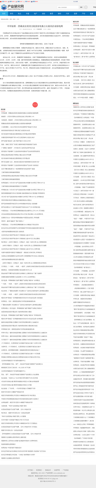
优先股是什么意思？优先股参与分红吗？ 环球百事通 (84, 240)
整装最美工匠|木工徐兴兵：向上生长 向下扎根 (15, 367)
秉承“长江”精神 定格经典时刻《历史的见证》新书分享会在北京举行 (84, 152)
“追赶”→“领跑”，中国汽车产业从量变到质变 (83, 219)
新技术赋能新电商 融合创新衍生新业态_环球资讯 (84, 260)
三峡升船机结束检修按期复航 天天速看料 (14, 186)
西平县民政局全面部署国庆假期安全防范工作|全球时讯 (84, 382)
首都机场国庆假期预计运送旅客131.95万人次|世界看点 (18, 277)
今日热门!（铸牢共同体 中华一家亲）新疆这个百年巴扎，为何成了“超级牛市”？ (83, 53)
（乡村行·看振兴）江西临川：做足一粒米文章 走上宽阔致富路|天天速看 (23, 245)
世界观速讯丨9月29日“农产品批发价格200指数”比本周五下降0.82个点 (23, 183)
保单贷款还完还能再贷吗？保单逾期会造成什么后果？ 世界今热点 (84, 403)
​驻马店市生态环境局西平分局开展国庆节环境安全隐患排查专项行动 (22, 228)
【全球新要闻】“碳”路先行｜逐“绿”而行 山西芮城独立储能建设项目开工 (84, 267)
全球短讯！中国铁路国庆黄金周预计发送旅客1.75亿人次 (84, 355)
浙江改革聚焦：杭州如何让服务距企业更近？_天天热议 (84, 327)
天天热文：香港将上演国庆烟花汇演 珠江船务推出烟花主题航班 (84, 198)
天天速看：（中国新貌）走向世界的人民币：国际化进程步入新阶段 (84, 271)
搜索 (81, 7)
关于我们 (30, 470)
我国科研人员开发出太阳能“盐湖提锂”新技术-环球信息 (83, 107)
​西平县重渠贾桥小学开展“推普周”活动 (82, 396)
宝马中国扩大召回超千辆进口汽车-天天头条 (15, 420)
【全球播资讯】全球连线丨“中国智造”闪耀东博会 (83, 118)
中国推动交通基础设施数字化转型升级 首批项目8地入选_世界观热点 (84, 131)
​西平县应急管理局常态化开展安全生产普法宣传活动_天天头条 (84, 452)
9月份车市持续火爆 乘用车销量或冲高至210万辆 (16, 385)
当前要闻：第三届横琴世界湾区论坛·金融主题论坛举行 (84, 156)
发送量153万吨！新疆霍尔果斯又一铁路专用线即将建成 (83, 208)
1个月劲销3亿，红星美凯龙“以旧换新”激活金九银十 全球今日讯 (21, 343)
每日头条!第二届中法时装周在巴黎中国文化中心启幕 (83, 84)
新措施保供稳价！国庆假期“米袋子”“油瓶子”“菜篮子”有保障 (83, 254)
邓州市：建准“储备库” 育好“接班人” (12, 221)
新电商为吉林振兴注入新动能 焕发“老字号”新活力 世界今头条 (83, 442)
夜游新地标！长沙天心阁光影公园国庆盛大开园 (84, 410)
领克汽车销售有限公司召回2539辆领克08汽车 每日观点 (18, 395)
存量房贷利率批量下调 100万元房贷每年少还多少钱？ (18, 137)
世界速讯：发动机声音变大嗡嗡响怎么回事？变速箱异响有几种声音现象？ (84, 365)
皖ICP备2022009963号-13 (48, 481)
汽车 (67, 13)
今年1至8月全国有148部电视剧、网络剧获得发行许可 (83, 201)
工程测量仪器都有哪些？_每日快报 (83, 421)
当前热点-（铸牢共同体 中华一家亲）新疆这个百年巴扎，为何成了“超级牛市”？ (83, 163)
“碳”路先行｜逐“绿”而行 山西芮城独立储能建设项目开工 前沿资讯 (84, 57)
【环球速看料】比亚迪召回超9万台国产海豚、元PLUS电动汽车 (21, 434)
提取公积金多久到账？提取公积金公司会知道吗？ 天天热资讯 (84, 431)
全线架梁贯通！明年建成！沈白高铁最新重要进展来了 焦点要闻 (84, 445)
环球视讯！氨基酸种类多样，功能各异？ (84, 428)
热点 (19, 13)
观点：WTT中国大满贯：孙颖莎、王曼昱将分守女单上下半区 (84, 98)
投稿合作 (48, 470)
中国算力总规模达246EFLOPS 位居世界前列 (83, 159)
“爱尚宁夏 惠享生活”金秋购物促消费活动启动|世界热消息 (84, 309)
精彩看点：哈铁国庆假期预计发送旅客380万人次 (16, 270)
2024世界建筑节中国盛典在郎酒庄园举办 (84, 306)
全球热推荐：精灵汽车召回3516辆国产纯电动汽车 (17, 402)
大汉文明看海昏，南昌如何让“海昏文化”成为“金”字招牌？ (83, 212)
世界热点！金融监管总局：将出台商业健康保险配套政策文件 (84, 215)
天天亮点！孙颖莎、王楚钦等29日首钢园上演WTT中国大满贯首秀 (84, 142)
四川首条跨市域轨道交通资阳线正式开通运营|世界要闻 (18, 134)
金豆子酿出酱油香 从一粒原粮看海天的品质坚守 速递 (18, 169)
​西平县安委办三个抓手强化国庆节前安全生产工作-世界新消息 (20, 207)
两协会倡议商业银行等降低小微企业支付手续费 (16, 155)
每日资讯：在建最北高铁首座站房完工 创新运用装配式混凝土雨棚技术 (84, 344)
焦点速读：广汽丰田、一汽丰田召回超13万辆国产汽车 (18, 388)
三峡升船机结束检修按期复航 (10, 172)
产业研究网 (49, 473)
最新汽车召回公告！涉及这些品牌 (12, 430)
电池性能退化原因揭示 (8, 444)
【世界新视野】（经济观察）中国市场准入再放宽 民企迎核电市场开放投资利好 (84, 313)
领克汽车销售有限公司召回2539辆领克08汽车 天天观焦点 (19, 423)
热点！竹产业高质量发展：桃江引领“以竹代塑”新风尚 (84, 323)
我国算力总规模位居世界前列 (10, 458)
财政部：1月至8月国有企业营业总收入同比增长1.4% (17, 116)
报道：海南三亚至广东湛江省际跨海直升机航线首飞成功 (19, 144)
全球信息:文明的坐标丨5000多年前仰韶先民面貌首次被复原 (83, 194)
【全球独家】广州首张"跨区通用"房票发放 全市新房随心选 (82, 438)
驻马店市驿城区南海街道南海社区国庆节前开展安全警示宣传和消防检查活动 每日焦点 (84, 111)
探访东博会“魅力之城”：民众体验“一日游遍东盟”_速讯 (83, 274)
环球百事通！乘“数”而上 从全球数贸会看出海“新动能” (84, 166)
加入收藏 (75, 1)
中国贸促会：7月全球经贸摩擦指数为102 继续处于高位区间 (20, 224)
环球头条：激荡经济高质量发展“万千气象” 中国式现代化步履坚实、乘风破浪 (84, 299)
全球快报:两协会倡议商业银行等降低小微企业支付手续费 (19, 176)
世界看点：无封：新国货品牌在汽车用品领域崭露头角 (18, 301)
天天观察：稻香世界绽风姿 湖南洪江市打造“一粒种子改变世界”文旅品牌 (84, 87)
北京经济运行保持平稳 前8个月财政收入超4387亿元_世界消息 (20, 249)
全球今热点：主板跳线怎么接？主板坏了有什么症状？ (84, 407)
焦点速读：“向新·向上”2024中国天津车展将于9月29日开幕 (19, 378)
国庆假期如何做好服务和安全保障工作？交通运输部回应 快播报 (84, 226)
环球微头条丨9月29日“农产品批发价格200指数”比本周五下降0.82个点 (23, 189)
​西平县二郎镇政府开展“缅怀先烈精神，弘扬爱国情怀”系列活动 (83, 386)
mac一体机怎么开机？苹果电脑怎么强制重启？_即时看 (83, 424)
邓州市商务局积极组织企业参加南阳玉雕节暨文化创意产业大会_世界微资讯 (84, 94)
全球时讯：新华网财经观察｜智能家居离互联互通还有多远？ (20, 350)
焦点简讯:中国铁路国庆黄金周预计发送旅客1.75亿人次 (83, 330)
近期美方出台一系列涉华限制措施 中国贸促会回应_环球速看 (20, 217)
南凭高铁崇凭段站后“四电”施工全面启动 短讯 (15, 130)
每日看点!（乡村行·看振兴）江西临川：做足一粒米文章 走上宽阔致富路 (24, 242)
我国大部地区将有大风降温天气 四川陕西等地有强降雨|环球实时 (84, 135)
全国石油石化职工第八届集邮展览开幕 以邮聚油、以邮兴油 (84, 91)
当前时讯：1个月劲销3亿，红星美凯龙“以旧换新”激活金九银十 (21, 346)
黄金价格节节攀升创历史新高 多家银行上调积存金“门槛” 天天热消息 (23, 287)
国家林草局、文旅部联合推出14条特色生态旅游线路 (84, 128)
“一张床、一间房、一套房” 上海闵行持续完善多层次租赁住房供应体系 (23, 284)
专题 (27, 13)
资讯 (11, 13)
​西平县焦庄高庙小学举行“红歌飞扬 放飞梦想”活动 (83, 393)
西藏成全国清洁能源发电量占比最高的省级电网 (16, 123)
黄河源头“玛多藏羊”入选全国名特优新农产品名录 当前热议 (19, 165)
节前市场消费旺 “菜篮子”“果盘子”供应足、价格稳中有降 (83, 337)
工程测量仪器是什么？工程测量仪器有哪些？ (84, 417)
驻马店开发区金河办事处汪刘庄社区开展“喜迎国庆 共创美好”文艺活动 (23, 451)
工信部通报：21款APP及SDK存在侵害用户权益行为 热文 (19, 127)
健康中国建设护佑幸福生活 (81, 302)
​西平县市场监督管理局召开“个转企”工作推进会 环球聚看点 (83, 389)
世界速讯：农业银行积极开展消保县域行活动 (84, 348)
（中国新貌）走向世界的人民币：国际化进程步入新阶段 (84, 247)
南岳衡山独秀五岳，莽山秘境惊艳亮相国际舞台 (84, 414)
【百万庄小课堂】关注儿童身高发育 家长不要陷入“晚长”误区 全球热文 (84, 170)
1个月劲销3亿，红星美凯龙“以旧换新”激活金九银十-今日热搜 (20, 353)
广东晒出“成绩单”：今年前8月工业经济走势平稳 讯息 (18, 148)
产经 (83, 13)
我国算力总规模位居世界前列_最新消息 (13, 437)
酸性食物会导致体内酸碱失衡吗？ (84, 222)
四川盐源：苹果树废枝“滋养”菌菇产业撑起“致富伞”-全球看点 (20, 280)
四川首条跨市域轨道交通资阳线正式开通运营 (15, 158)
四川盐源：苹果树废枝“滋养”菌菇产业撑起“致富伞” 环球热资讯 (21, 315)
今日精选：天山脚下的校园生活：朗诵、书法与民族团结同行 (84, 351)
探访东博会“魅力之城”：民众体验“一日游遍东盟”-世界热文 (83, 77)
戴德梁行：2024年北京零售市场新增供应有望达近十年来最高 (84, 180)
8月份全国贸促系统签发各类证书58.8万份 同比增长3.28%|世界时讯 (22, 214)
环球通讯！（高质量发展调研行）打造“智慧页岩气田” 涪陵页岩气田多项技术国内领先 (84, 285)
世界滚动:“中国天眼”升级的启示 (11, 447)
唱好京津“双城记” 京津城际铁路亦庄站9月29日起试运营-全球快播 (22, 318)
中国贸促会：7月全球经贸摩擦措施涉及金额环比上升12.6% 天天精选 (22, 210)
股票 (75, 13)
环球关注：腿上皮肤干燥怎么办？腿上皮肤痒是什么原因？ (84, 292)
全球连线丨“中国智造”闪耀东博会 (83, 114)
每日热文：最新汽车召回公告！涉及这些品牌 (15, 413)
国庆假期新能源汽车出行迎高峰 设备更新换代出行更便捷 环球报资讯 (23, 193)
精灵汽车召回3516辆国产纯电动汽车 (12, 392)
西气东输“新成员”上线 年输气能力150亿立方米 (16, 141)
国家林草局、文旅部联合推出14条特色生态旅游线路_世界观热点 (84, 125)
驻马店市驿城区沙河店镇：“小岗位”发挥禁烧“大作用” (18, 454)
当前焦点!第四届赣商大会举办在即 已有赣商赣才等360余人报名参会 (22, 256)
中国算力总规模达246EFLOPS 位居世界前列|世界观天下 (83, 173)
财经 (59, 13)
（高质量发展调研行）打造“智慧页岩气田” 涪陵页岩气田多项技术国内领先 (83, 288)
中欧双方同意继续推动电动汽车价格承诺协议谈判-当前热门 (20, 399)
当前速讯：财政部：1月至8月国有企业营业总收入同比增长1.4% (21, 120)
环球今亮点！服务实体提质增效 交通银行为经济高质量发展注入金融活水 (24, 332)
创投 (43, 13)
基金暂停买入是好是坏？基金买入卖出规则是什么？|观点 (84, 236)
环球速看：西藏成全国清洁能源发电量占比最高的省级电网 (19, 113)
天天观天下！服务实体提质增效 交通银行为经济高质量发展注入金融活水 (24, 339)
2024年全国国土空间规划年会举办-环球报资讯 (83, 257)
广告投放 (66, 470)
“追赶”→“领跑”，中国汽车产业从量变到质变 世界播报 (83, 229)
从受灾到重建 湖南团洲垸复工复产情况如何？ (84, 145)
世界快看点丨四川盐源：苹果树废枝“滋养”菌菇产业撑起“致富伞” (21, 308)
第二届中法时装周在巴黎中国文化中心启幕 (84, 184)
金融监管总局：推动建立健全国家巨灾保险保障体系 (84, 379)
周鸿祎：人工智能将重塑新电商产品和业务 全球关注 (84, 372)
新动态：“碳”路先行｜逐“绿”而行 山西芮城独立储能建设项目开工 (83, 278)
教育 (51, 13)
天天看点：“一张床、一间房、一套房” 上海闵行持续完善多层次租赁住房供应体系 (27, 266)
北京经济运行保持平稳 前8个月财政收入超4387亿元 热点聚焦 (20, 238)
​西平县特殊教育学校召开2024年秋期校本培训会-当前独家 (19, 203)
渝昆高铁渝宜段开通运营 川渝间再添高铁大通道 (16, 312)
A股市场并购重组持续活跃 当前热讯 (12, 231)
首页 (3, 13)
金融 (91, 13)
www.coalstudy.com (59, 473)
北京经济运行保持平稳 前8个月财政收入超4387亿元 (17, 235)
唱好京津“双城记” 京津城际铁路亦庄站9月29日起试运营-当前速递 (22, 298)
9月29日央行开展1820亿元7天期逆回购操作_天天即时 (84, 264)
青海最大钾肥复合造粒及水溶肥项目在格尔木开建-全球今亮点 (20, 357)
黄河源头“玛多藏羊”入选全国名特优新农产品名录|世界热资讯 (20, 151)
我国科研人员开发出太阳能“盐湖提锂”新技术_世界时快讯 (19, 441)
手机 (94, 7)
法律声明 (57, 470)
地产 (35, 13)
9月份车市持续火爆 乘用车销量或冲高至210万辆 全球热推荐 (20, 381)
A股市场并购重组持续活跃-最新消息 (12, 259)
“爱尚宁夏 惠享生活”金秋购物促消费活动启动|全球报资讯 (84, 316)
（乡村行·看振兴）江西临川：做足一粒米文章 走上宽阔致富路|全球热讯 (23, 263)
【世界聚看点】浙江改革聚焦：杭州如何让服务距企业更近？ (84, 320)
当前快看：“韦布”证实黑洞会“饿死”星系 (14, 406)
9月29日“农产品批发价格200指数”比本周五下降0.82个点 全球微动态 (22, 196)
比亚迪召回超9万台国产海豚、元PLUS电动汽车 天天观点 (19, 427)
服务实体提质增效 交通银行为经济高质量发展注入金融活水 (20, 322)
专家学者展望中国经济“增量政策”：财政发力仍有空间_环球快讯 (21, 252)
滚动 (14, 19)
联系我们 (39, 470)
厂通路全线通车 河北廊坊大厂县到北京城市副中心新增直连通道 (21, 305)
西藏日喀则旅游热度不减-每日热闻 (83, 233)
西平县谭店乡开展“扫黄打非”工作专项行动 (83, 376)
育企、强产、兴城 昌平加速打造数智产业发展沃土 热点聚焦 (20, 374)
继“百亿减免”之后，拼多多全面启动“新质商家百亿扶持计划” (20, 162)
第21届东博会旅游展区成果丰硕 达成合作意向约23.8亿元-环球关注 (84, 250)
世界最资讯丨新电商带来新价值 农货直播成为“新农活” (84, 341)
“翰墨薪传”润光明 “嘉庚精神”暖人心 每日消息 (84, 358)
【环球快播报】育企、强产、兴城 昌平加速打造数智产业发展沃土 (22, 364)
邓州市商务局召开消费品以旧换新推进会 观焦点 (16, 200)
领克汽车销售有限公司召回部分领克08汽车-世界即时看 (84, 334)
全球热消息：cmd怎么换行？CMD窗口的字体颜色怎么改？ (84, 435)
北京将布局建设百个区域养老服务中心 (13, 360)
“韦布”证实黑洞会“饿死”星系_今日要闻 (13, 416)
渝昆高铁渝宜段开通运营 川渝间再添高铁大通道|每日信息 (19, 325)
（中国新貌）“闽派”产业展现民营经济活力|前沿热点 (83, 187)
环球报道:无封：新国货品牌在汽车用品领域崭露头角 (17, 329)
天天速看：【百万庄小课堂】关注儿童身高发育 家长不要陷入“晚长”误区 (84, 80)
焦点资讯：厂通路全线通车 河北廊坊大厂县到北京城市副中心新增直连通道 (25, 291)
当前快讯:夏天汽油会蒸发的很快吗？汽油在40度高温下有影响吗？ (84, 400)
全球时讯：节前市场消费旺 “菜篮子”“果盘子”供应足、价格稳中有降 (83, 362)
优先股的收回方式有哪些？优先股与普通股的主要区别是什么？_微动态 (84, 243)
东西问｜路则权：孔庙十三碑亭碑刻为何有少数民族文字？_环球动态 (84, 149)
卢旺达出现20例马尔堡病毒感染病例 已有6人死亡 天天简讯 (84, 121)
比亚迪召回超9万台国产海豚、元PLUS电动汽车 (16, 409)
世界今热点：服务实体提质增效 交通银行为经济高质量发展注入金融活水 (24, 336)
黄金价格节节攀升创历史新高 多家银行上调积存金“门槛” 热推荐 (21, 273)
